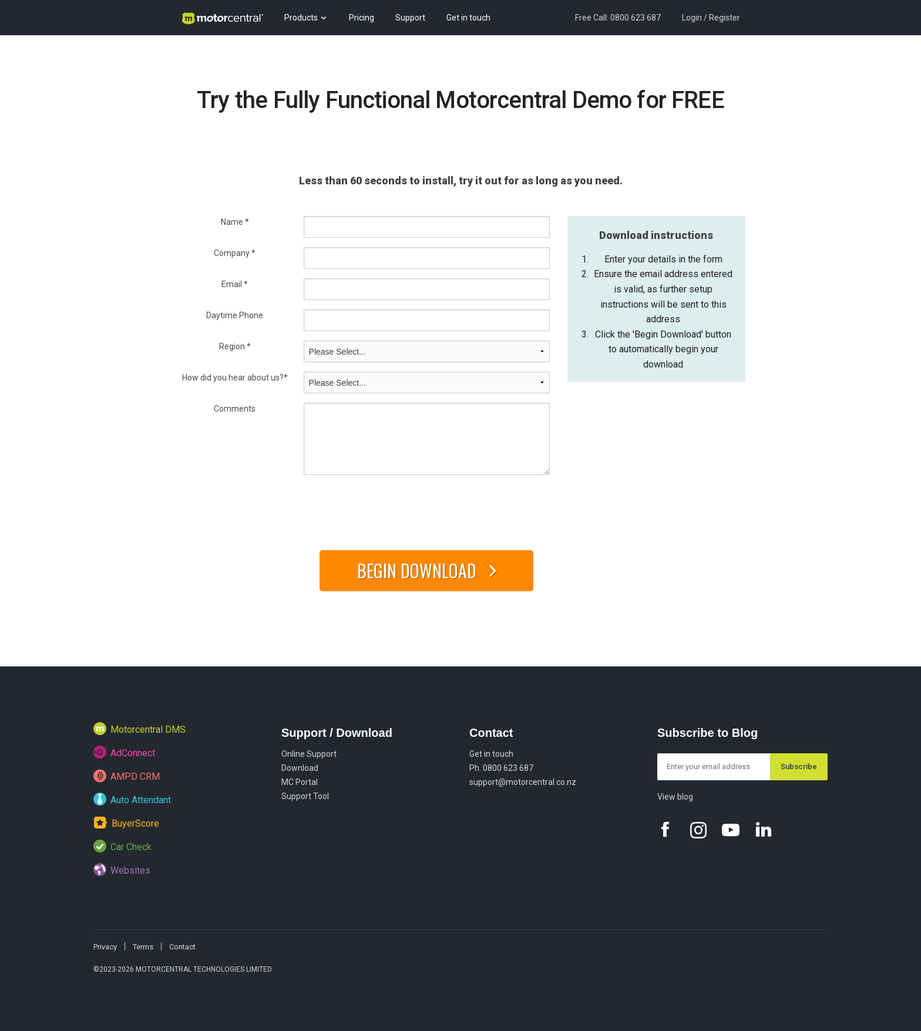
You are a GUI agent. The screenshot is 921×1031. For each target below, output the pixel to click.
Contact (491, 732)
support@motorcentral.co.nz (522, 782)
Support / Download (336, 732)
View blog (675, 796)
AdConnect (124, 752)
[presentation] (393, 508)
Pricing (361, 17)
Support (410, 17)
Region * (235, 346)
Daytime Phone (234, 315)
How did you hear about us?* (235, 377)
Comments (235, 408)
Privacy (105, 946)
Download (299, 768)
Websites (121, 869)
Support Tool (305, 796)
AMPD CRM (126, 775)
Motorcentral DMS (139, 728)
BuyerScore (126, 822)
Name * (235, 222)
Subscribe (799, 766)
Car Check (122, 846)
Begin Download (431, 570)
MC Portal (299, 782)
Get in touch (468, 17)
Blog (189, 53)
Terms (143, 946)
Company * (235, 253)
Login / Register (711, 17)
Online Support (309, 754)
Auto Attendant (132, 799)
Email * (234, 284)
